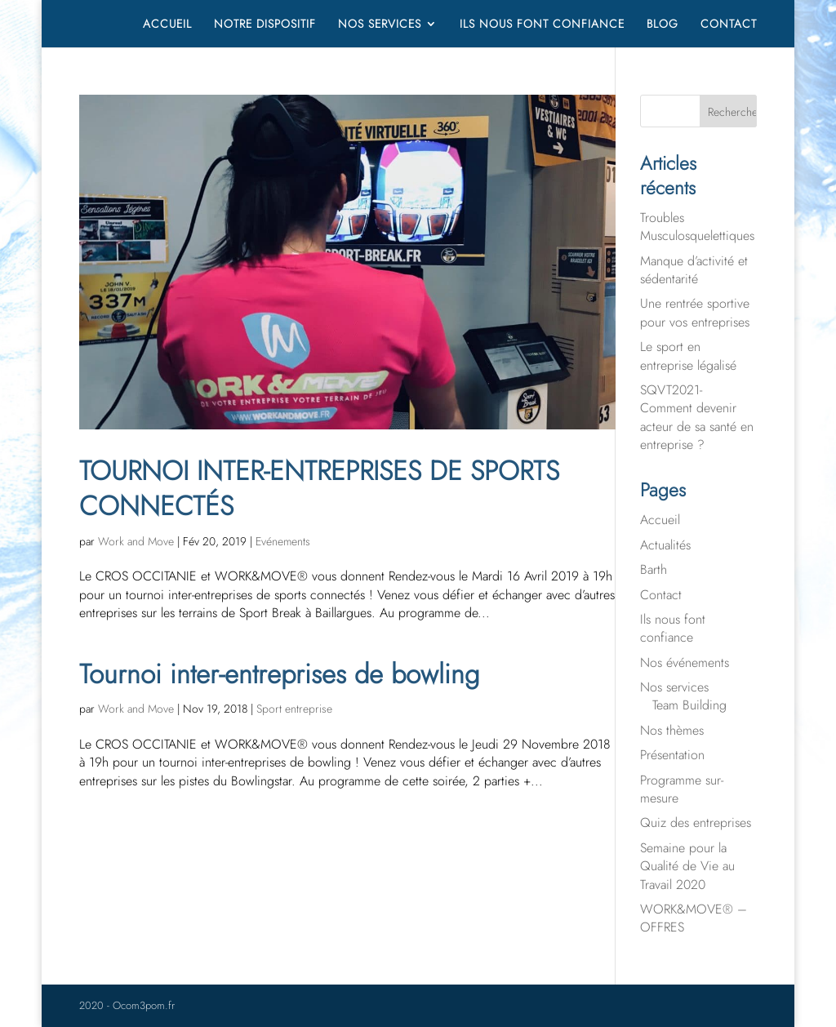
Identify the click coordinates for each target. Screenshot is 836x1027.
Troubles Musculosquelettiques (697, 226)
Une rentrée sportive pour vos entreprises (694, 312)
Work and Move (136, 541)
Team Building (689, 705)
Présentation (672, 754)
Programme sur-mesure (681, 789)
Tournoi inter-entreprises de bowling (279, 674)
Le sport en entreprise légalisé (688, 355)
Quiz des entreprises (695, 822)
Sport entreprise (294, 708)
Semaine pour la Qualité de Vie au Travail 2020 (687, 866)
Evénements (283, 541)
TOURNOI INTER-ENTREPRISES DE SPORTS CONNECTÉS (319, 488)
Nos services (379, 25)
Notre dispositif (265, 25)
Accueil (167, 25)
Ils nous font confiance (542, 25)
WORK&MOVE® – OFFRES (693, 918)
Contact (728, 25)
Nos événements (684, 662)
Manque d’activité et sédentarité (694, 269)
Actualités (665, 545)
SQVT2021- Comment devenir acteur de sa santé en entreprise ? (697, 417)
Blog (662, 25)
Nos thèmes (672, 730)
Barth (653, 569)
